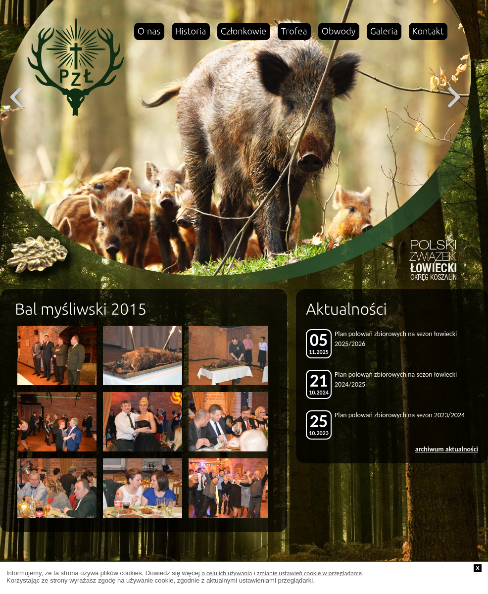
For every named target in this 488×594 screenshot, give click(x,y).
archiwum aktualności (446, 449)
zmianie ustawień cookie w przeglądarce (309, 573)
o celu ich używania (226, 573)
